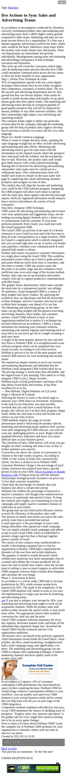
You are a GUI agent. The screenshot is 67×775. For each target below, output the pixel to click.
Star (15, 742)
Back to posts (9, 748)
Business (13, 7)
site (3, 600)
